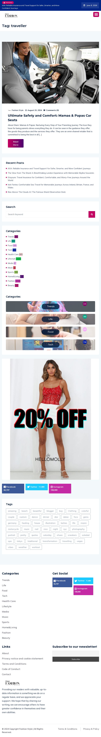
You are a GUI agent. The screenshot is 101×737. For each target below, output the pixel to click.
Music (10, 267)
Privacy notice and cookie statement (22, 658)
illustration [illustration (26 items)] (50, 523)
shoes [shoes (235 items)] (60, 535)
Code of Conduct (11, 669)
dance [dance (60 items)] (35, 517)
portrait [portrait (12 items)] (11, 535)
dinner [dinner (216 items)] (46, 517)
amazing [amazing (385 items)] (12, 511)
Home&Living (14, 276)
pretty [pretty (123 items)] (23, 535)
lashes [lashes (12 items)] (64, 523)
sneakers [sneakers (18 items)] (72, 535)
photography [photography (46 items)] (78, 529)
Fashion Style (17, 110)
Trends (11, 236)
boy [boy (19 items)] (61, 511)
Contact (6, 674)
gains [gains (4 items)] (86, 517)
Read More (15, 143)
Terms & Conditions (66, 729)
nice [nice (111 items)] (46, 529)
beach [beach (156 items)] (25, 511)
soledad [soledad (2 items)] (85, 535)
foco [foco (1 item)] (76, 517)
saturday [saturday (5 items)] (47, 535)
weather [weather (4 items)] (23, 547)
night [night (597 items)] (55, 529)
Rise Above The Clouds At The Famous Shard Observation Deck (36, 192)
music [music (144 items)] (26, 529)
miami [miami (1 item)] (84, 523)
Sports (11, 272)
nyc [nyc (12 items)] (65, 529)
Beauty (11, 285)
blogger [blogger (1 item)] (50, 511)
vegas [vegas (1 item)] (80, 541)
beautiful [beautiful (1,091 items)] (37, 511)
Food (10, 245)
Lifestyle (11, 258)
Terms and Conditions (14, 663)
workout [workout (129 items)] (36, 547)
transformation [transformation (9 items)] (50, 541)
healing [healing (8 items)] (25, 523)
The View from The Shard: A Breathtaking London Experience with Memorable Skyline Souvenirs (51, 173)
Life (9, 241)
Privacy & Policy (90, 729)
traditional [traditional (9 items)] (32, 541)
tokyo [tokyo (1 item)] (19, 541)
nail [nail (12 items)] (36, 529)
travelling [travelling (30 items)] (67, 541)
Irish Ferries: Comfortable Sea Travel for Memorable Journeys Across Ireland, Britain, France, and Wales (51, 186)
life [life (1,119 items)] (73, 523)
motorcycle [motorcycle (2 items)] (13, 529)
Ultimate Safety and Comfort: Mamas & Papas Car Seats (49, 118)
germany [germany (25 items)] (12, 523)
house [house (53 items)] (37, 523)
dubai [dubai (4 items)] (66, 517)
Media (10, 263)
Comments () (51, 110)
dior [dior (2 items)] (56, 517)
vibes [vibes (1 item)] (10, 547)
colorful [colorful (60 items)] (85, 511)
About (5, 653)
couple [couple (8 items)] (11, 517)
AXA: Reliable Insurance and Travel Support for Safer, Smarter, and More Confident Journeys (30, 6)
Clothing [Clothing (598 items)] (72, 511)
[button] (96, 14)
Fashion (11, 281)
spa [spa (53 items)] (10, 541)
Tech (10, 250)
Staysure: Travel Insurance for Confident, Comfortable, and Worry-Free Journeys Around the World (49, 179)
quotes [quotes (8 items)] (35, 535)
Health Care (13, 254)
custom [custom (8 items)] (23, 517)
